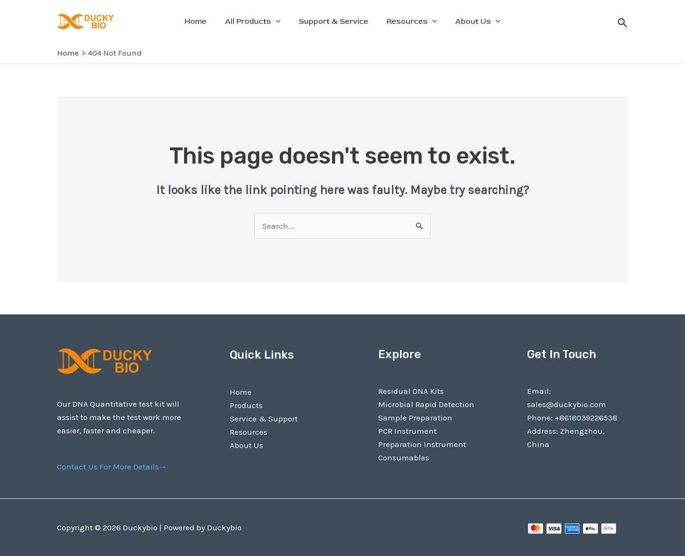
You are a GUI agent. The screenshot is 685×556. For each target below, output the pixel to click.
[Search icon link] (622, 24)
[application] (279, 21)
